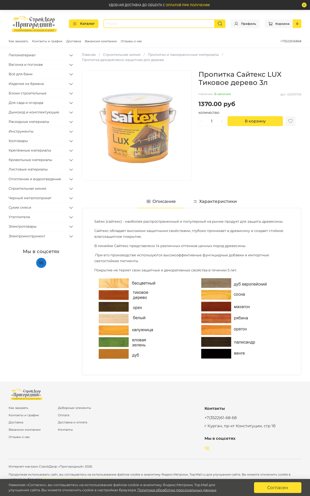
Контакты (65, 430)
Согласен (277, 487)
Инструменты (21, 131)
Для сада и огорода (26, 103)
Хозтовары (18, 141)
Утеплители (19, 217)
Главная (89, 55)
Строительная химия (122, 55)
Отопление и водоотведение (35, 179)
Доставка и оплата (72, 422)
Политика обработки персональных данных (176, 490)
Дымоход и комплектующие (34, 112)
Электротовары (23, 226)
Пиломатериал (22, 55)
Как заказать (18, 41)
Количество (208, 112)
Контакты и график (47, 41)
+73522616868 (290, 41)
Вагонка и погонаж (26, 65)
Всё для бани (21, 74)
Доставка (73, 41)
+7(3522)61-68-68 (221, 417)
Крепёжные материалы (30, 150)
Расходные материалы (29, 122)
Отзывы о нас (131, 41)
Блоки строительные (27, 93)
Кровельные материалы (30, 160)
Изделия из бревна (26, 84)
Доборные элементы (74, 408)
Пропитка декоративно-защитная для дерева (123, 60)
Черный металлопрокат (30, 198)
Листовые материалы (28, 169)
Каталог (84, 24)
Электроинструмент (27, 236)
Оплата (63, 415)
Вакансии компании (101, 41)
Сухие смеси (20, 207)
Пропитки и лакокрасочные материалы (183, 55)
